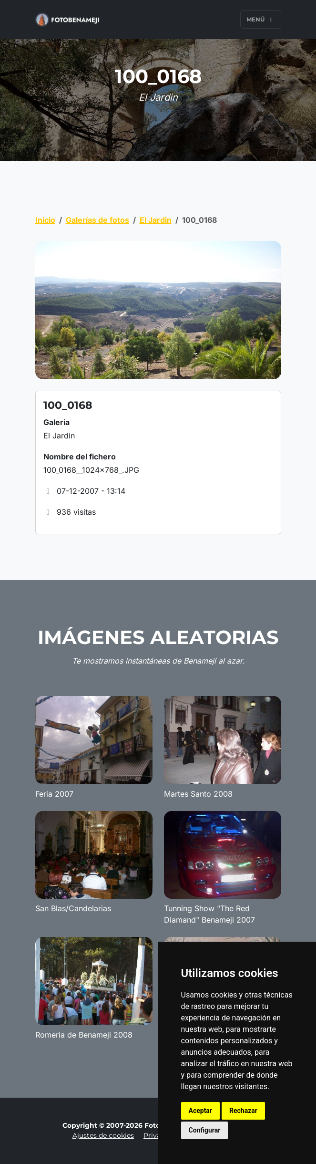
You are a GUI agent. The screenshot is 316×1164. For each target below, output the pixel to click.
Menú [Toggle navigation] (260, 19)
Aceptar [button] (201, 1110)
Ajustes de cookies (103, 1135)
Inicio (45, 220)
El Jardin (156, 220)
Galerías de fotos (97, 220)
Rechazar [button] (243, 1110)
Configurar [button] (205, 1130)
